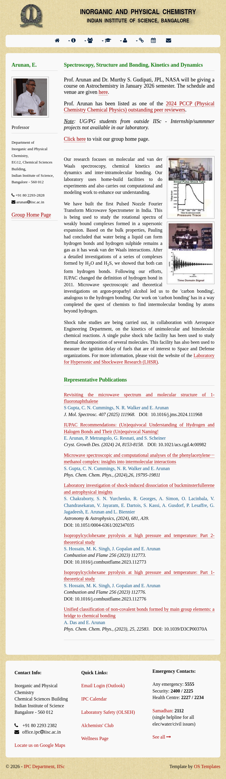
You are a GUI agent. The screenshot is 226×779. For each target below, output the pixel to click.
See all (161, 736)
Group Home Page (31, 215)
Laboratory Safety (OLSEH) (108, 712)
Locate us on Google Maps (39, 745)
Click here (75, 139)
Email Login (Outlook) (103, 685)
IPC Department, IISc (44, 766)
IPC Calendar (94, 698)
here (103, 92)
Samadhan (162, 710)
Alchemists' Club (97, 725)
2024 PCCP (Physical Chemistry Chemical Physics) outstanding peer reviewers (139, 107)
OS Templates (207, 766)
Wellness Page (94, 738)
